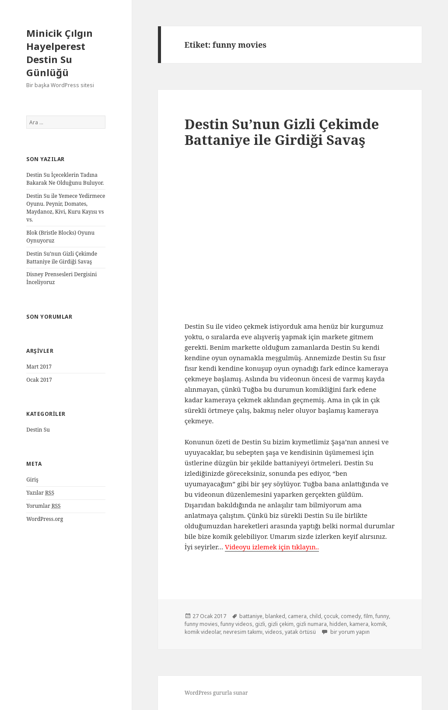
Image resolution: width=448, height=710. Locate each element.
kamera (359, 624)
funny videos (236, 624)
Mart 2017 (39, 366)
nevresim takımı (242, 632)
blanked (275, 616)
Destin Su (38, 429)
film (368, 616)
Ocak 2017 (39, 379)
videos (273, 632)
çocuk (331, 616)
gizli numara (311, 624)
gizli (260, 624)
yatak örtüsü (300, 632)
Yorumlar (43, 506)
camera (297, 616)
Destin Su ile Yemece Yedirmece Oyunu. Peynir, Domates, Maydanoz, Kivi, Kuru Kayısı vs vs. (65, 207)
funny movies (201, 624)
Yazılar (40, 493)
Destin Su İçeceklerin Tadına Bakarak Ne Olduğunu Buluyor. (65, 178)
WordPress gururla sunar (216, 692)
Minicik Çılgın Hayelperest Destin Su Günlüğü (59, 52)
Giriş (32, 479)
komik (378, 624)
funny (382, 616)
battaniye (250, 616)
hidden (338, 624)
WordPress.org (44, 519)
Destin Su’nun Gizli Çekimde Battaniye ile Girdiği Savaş (61, 257)
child (315, 616)
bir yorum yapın (349, 632)
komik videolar (202, 632)
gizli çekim (281, 624)
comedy (351, 616)
